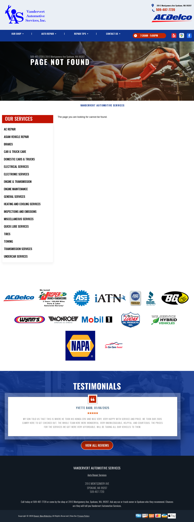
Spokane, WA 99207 (75, 56)
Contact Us (112, 33)
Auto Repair (47, 33)
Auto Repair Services (97, 487)
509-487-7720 (165, 9)
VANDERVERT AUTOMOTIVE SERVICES (102, 118)
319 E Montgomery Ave (55, 56)
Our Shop (16, 33)
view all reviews (97, 457)
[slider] (92, 425)
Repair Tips (80, 33)
